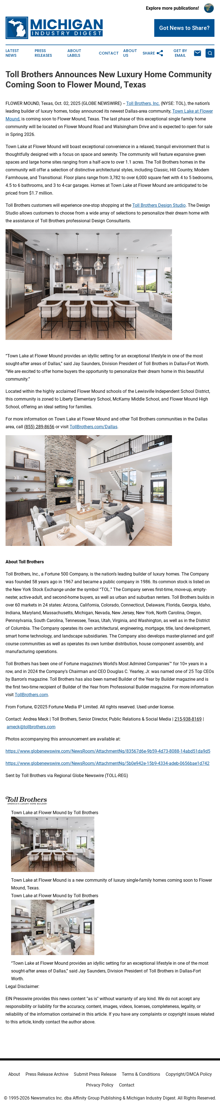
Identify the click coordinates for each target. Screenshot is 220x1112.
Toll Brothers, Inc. (143, 103)
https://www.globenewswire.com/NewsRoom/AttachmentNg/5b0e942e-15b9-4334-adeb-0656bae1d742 (107, 763)
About (14, 1074)
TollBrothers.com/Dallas (93, 426)
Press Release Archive (47, 1074)
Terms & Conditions (141, 1074)
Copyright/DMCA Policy (189, 1074)
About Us (130, 53)
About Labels (74, 53)
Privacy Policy (99, 1085)
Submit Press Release (95, 1074)
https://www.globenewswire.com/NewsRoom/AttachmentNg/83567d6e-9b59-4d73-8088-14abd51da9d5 (108, 751)
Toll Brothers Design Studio (159, 205)
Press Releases (43, 53)
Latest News (12, 53)
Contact (109, 53)
